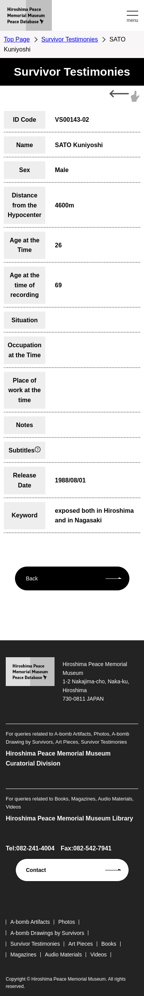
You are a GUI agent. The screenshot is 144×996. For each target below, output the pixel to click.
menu (132, 20)
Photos (66, 922)
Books (108, 944)
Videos (98, 954)
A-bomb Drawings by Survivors (47, 933)
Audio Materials (63, 954)
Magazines (23, 954)
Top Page (17, 39)
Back (32, 578)
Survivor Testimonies (69, 39)
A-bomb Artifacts (30, 922)
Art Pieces (80, 944)
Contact (36, 870)
